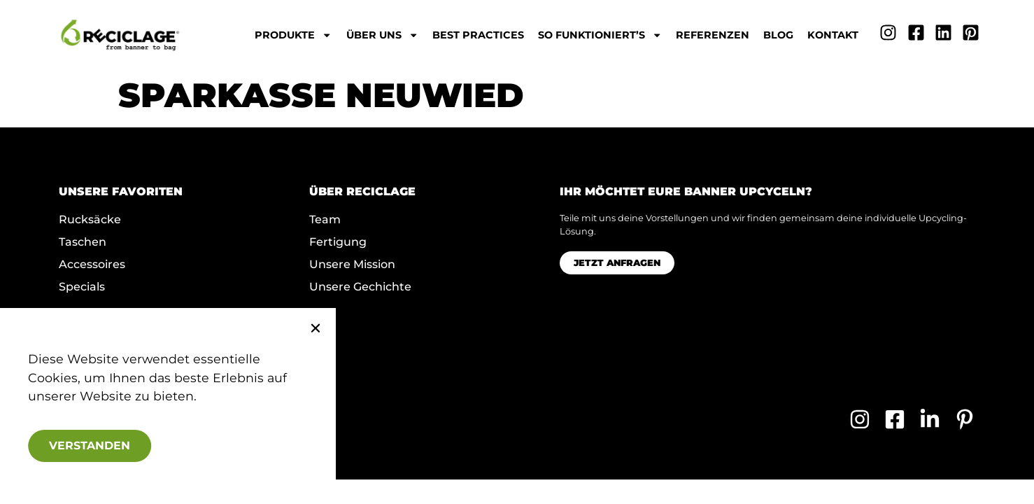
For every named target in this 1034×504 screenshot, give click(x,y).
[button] (297, 328)
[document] (517, 252)
